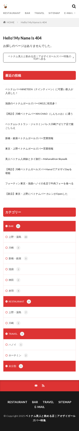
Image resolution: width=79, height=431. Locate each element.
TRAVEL (39, 13)
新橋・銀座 (18, 258)
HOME (11, 22)
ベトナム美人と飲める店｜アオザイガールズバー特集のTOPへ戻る (39, 57)
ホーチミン (18, 355)
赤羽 (14, 291)
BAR (27, 13)
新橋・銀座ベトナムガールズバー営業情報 (29, 138)
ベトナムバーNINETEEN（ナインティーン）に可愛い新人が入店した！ (39, 91)
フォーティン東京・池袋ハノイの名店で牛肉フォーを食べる (39, 183)
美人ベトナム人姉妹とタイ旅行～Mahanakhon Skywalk (36, 158)
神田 (14, 280)
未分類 (16, 366)
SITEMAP (54, 13)
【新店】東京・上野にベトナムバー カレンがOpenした (36, 193)
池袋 (14, 269)
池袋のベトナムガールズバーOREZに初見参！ (31, 103)
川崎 (14, 248)
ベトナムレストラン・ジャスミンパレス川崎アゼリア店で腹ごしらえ (39, 125)
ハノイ (16, 345)
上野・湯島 (18, 237)
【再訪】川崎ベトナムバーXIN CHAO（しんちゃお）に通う (39, 113)
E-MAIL (68, 13)
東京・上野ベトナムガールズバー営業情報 (29, 148)
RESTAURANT (12, 13)
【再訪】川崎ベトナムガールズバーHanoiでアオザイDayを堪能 (38, 171)
